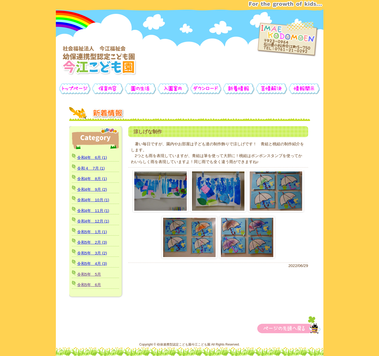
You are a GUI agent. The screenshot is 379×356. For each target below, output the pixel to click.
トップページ (74, 88)
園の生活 (140, 88)
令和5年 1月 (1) (92, 232)
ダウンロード (206, 88)
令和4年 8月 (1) (92, 178)
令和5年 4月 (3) (92, 263)
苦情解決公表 (271, 88)
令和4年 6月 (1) (92, 157)
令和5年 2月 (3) (92, 242)
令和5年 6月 (89, 284)
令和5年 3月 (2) (92, 253)
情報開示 (304, 88)
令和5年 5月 (89, 274)
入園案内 (173, 88)
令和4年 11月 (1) (93, 210)
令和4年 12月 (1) (93, 221)
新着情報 (238, 88)
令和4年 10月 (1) (93, 200)
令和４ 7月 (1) (91, 168)
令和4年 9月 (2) (92, 189)
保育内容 (107, 88)
